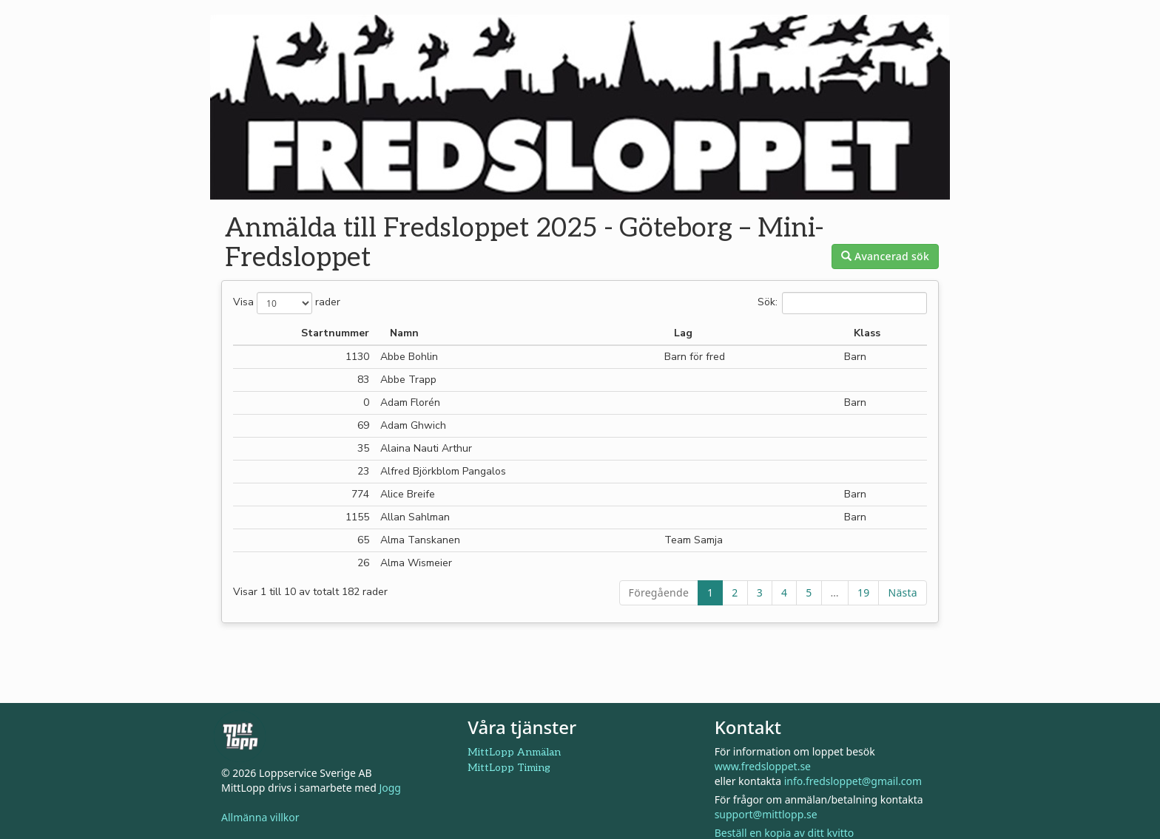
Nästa (902, 592)
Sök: (842, 303)
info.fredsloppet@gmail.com (853, 781)
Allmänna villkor (260, 817)
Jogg (390, 788)
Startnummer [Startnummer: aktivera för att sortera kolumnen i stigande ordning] (335, 333)
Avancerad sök (885, 256)
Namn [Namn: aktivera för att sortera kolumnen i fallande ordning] (404, 333)
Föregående (659, 592)
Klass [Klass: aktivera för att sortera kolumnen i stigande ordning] (867, 333)
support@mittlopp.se (766, 814)
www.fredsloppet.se (763, 766)
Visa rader (286, 303)
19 (863, 592)
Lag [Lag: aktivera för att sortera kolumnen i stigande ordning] (683, 333)
